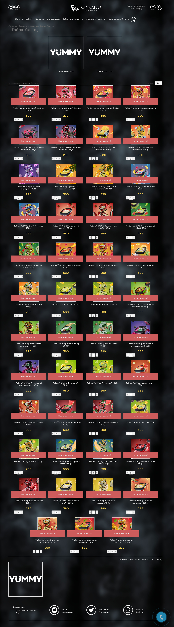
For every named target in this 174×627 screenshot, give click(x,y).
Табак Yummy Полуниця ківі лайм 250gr (140, 227)
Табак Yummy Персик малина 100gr (103, 266)
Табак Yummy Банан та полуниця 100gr (47, 541)
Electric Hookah (23, 19)
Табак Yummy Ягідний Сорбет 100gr (66, 109)
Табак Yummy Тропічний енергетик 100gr (103, 187)
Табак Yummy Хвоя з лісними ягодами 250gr (29, 148)
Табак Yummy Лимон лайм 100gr (103, 383)
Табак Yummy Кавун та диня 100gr (28, 423)
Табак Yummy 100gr (66, 71)
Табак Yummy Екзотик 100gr (28, 461)
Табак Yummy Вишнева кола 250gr (140, 462)
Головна (12, 26)
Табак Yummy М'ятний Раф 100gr (103, 344)
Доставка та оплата (26, 610)
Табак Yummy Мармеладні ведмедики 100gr (28, 344)
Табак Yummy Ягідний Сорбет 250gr (28, 109)
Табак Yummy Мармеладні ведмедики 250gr (140, 305)
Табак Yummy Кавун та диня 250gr (140, 384)
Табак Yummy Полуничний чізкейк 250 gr (66, 227)
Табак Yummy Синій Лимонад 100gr (28, 227)
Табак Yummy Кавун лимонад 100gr (103, 423)
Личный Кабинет (140, 611)
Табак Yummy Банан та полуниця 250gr (140, 502)
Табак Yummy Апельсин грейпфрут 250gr (84, 541)
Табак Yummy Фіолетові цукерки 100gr (29, 187)
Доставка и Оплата (119, 19)
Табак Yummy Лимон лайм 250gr (66, 384)
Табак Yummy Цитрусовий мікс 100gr (140, 109)
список (26, 83)
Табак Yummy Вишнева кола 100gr (28, 502)
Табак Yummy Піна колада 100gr (28, 305)
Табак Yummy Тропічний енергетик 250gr (65, 187)
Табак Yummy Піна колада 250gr (140, 266)
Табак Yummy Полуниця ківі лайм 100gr (29, 266)
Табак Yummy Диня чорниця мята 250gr (66, 462)
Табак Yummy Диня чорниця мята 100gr (103, 462)
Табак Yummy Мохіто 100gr (103, 304)
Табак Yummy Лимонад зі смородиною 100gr (29, 384)
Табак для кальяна (73, 19)
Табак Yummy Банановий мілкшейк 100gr (103, 502)
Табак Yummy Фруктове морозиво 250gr (103, 148)
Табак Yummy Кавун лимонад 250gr (66, 423)
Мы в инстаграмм (68, 611)
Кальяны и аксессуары (47, 19)
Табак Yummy (47, 26)
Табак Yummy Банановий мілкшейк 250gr (66, 502)
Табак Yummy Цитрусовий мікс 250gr (103, 109)
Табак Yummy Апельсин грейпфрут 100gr (122, 541)
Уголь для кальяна (95, 19)
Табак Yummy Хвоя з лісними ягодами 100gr (66, 148)
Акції (18, 613)
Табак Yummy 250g (105, 71)
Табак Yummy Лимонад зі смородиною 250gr (140, 344)
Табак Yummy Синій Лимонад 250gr (140, 187)
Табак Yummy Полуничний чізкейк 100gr (103, 227)
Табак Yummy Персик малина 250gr (66, 266)
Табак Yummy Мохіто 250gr (66, 304)
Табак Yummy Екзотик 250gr (140, 422)
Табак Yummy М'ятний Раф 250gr (65, 344)
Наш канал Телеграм (104, 611)
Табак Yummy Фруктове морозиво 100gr (140, 148)
